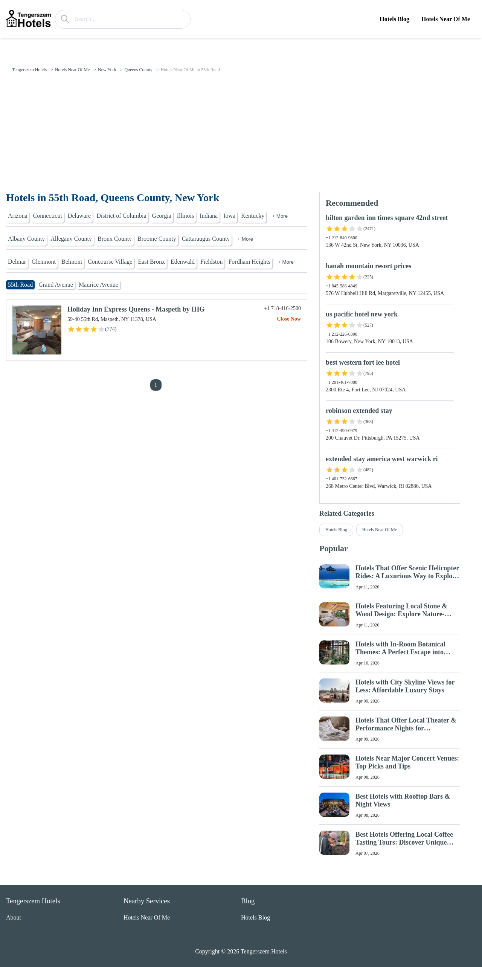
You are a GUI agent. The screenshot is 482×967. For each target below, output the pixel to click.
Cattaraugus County (206, 238)
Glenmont (44, 261)
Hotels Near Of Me (445, 19)
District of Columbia (121, 215)
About (13, 917)
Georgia (161, 215)
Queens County (138, 69)
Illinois (185, 215)
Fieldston (211, 261)
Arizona (17, 215)
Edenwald (183, 261)
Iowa (229, 215)
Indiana (209, 215)
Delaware (79, 215)
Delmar (17, 261)
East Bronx (151, 261)
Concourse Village (110, 261)
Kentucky (252, 215)
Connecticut (47, 215)
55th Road (20, 284)
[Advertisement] (241, 135)
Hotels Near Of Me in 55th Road (190, 69)
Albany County (26, 238)
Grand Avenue (55, 284)
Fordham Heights (249, 261)
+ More (280, 216)
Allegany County (71, 238)
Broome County (156, 238)
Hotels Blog (394, 19)
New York (107, 69)
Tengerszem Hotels (29, 69)
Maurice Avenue (98, 284)
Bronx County (115, 238)
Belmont (71, 261)
